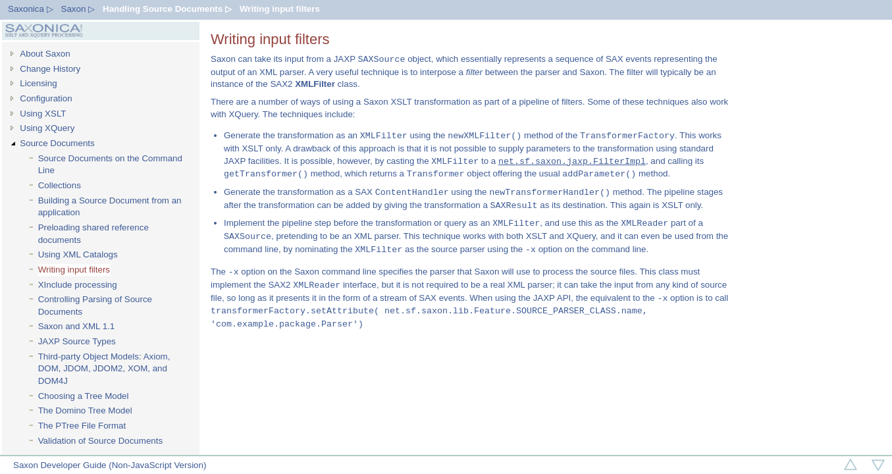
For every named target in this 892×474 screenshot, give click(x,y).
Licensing (38, 83)
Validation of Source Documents (100, 441)
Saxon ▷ (78, 9)
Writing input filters (280, 9)
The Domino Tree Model (85, 410)
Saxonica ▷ (30, 9)
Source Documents (57, 143)
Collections (59, 185)
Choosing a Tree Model (83, 396)
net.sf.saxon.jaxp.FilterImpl (572, 161)
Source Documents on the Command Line (110, 164)
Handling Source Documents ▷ (167, 9)
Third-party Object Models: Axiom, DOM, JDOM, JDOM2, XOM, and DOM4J (104, 369)
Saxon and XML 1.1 (76, 326)
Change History (50, 69)
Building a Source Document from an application (110, 207)
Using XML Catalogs (78, 254)
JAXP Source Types (77, 341)
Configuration (46, 98)
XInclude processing (77, 285)
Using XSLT (43, 113)
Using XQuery (47, 128)
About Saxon (45, 54)
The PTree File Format (82, 426)
